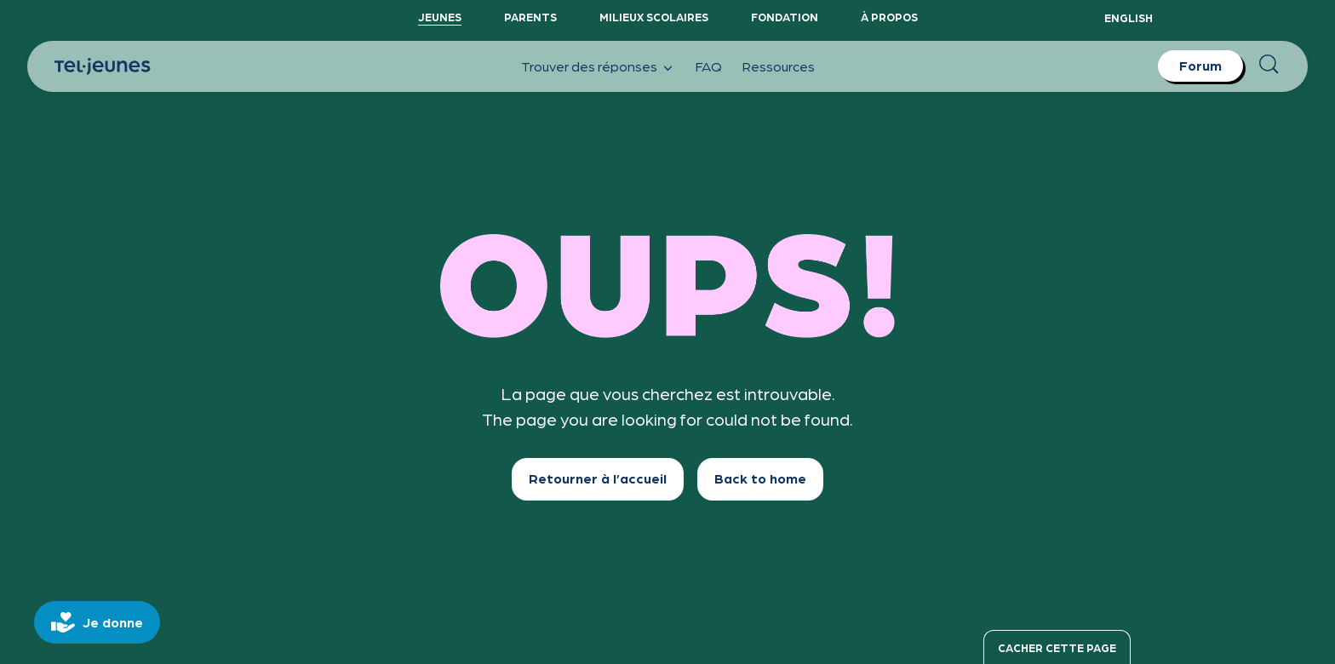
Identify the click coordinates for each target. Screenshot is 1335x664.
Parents (530, 16)
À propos (889, 16)
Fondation (784, 16)
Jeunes (439, 16)
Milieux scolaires (653, 16)
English (1128, 17)
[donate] (97, 622)
